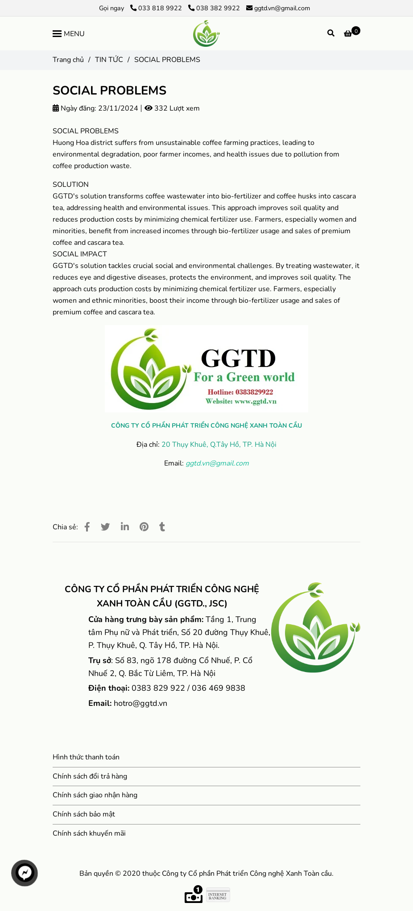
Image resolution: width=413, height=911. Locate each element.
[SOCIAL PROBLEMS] (206, 33)
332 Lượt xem (172, 108)
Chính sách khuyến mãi (89, 833)
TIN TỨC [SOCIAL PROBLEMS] (109, 60)
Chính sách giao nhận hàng (95, 795)
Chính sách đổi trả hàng (90, 776)
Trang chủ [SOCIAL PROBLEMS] (68, 60)
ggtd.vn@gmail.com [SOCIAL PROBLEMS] (278, 8)
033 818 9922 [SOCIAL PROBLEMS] (157, 8)
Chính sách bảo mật (84, 814)
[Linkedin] (124, 527)
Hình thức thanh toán (86, 757)
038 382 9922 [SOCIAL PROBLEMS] (214, 8)
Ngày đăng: (74, 108)
